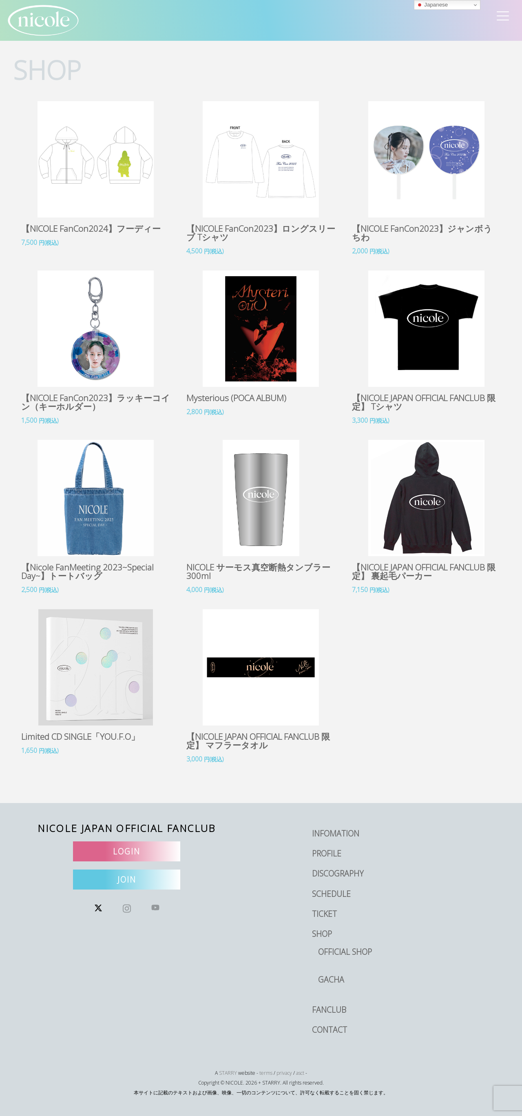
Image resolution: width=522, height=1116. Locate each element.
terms (265, 1072)
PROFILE (326, 853)
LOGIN (126, 851)
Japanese (432, 5)
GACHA (331, 979)
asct (300, 1072)
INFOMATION (335, 833)
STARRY (228, 1072)
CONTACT (329, 1029)
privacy (284, 1072)
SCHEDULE (331, 893)
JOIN (126, 879)
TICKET (324, 913)
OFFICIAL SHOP (345, 951)
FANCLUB (329, 1009)
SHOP (322, 933)
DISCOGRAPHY (338, 873)
